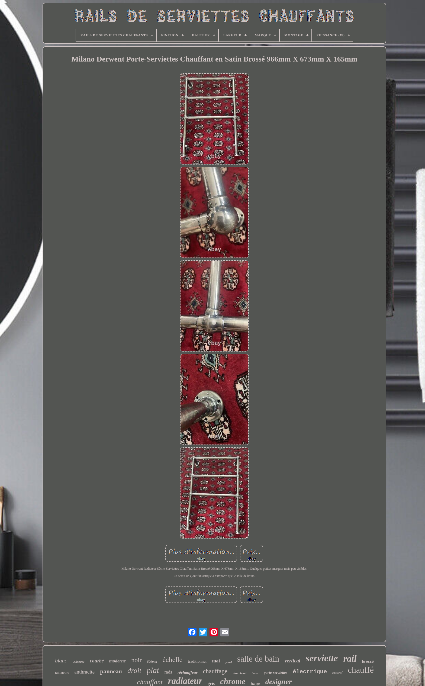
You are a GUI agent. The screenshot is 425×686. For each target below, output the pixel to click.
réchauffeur (188, 672)
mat (216, 661)
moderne (117, 661)
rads (168, 672)
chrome (232, 681)
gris (211, 683)
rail (350, 658)
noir (136, 660)
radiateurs (62, 673)
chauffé (361, 670)
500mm (152, 662)
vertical (292, 661)
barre (255, 673)
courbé (97, 661)
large (255, 683)
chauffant (149, 682)
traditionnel (197, 661)
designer (278, 681)
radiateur (185, 681)
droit (134, 670)
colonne (78, 661)
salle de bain (258, 659)
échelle (173, 660)
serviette (322, 658)
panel (229, 662)
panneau (111, 671)
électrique (310, 672)
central (337, 673)
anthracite (84, 672)
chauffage (215, 671)
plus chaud (239, 673)
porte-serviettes (275, 673)
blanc (61, 661)
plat (153, 670)
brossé (368, 662)
